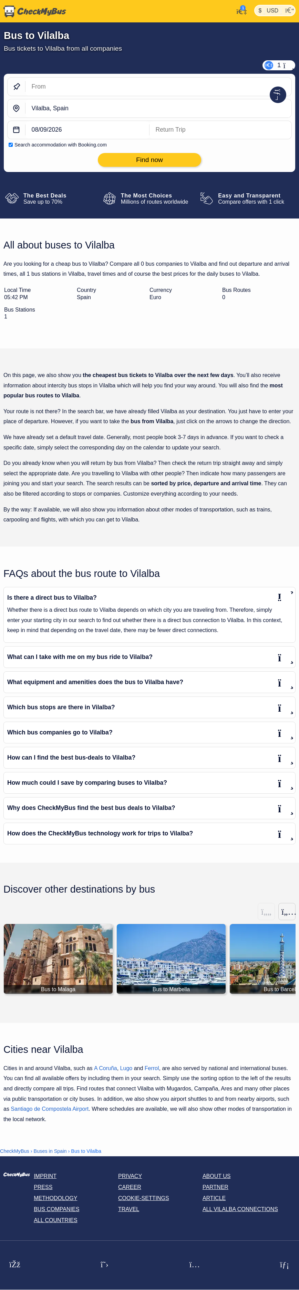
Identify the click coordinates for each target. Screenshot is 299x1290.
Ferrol (152, 1068)
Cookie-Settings (143, 1198)
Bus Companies (56, 1209)
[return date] (220, 130)
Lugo (126, 1068)
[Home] (33, 11)
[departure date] (87, 130)
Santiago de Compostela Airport (50, 1109)
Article (214, 1198)
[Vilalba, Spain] (158, 108)
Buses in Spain (50, 1151)
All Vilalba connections (240, 1209)
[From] (158, 87)
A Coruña (105, 1068)
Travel (128, 1209)
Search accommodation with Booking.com (60, 145)
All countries (56, 1220)
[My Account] (240, 10)
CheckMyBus (14, 1151)
